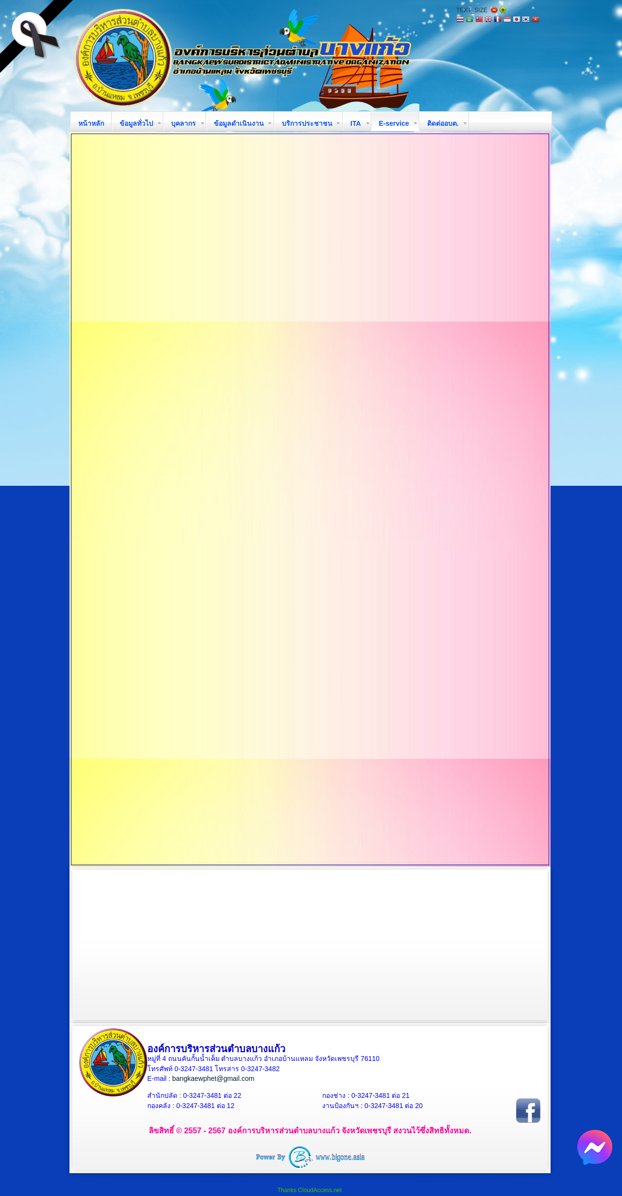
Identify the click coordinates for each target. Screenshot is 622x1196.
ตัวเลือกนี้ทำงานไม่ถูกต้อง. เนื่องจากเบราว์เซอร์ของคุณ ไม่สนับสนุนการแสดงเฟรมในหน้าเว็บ (310, 499)
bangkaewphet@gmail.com (213, 1078)
